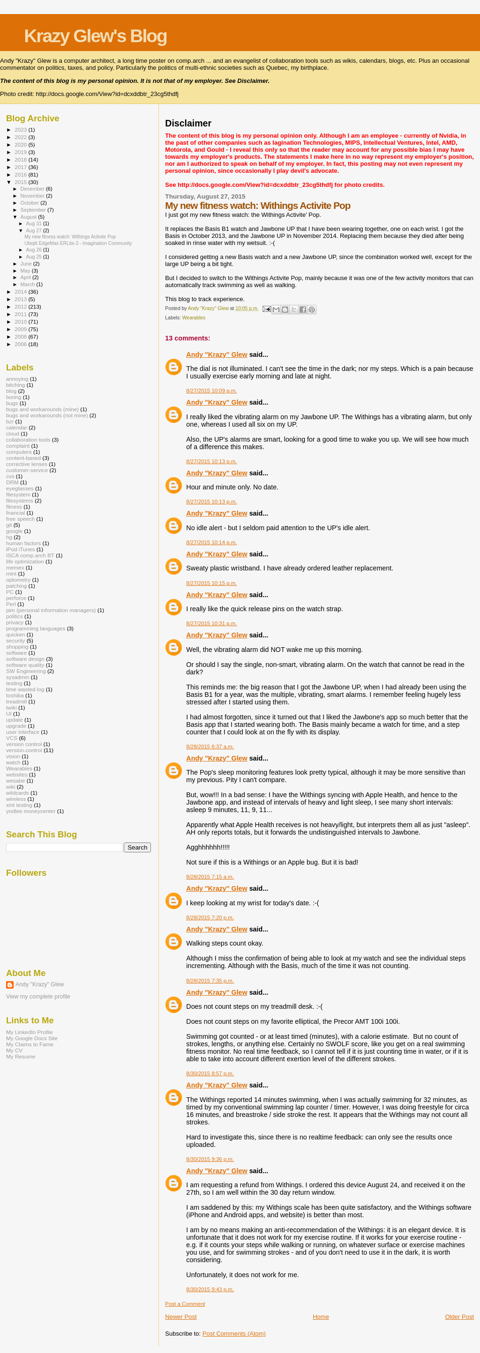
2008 (21, 336)
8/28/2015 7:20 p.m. (210, 917)
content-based (23, 458)
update (14, 720)
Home (321, 1316)
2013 (21, 299)
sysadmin (18, 677)
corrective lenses (26, 464)
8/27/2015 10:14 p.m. (211, 542)
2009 (21, 329)
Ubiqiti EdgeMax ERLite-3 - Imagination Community (78, 243)
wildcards (17, 793)
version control (24, 744)
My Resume (21, 1056)
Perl (11, 604)
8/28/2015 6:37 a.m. (210, 746)
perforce (16, 598)
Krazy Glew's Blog (95, 36)
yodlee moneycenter (31, 811)
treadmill (16, 701)
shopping (17, 646)
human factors (23, 543)
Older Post (459, 1316)
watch (13, 762)
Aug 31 (34, 223)
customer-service (27, 470)
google (14, 531)
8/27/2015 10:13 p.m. (211, 461)
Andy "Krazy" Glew (216, 354)
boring (14, 397)
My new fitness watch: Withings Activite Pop (70, 236)
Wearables (193, 317)
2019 (21, 152)
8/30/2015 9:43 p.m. (210, 1289)
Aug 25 (34, 256)
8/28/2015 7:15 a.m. (210, 877)
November (33, 196)
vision (13, 756)
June (27, 263)
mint (11, 573)
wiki (10, 787)
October (31, 203)
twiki (11, 707)
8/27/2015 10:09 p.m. (211, 390)
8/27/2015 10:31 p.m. (211, 623)
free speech (20, 519)
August (29, 217)
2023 (21, 129)
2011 (21, 314)
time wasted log (25, 689)
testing (14, 683)
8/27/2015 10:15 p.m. (211, 583)
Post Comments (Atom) (234, 1333)
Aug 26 (34, 249)
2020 (21, 144)
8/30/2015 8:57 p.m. (210, 1073)
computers (19, 452)
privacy (14, 622)
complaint (18, 446)
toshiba (15, 695)
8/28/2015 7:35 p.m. (210, 980)
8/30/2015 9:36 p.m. (210, 1159)
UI (9, 713)
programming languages (35, 628)
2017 (21, 167)
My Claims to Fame (29, 1044)
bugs (12, 403)
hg (9, 537)
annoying (17, 379)
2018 (21, 159)
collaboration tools (28, 439)
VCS (11, 738)
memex (15, 567)
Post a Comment (185, 1304)
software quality (25, 665)
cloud (12, 433)
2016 (21, 174)
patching (16, 586)
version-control (24, 750)
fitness (14, 506)
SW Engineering (26, 671)
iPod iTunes (20, 549)
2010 (21, 321)
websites (17, 774)
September (34, 210)
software (16, 653)
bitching (15, 385)
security (15, 640)
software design (25, 659)
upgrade (16, 726)
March (29, 284)
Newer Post (180, 1316)
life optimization (25, 561)
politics (14, 616)
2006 (21, 344)
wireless (16, 799)
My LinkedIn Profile (29, 1032)
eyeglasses (20, 488)
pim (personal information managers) (51, 610)
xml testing (19, 805)
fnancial (15, 513)
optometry (18, 580)
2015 (21, 182)
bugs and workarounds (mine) (42, 409)
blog (11, 391)
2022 (21, 137)
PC (10, 592)
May (26, 271)
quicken (15, 634)
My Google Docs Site (32, 1038)
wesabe (15, 780)
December (33, 189)
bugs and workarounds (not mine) (47, 415)
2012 (21, 306)
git (9, 525)
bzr (10, 421)
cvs (10, 476)
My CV (14, 1050)
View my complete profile (38, 996)
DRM (12, 482)
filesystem (18, 494)
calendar (16, 427)
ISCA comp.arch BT (30, 555)
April (26, 277)
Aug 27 (34, 230)
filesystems (19, 500)
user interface (22, 732)
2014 (21, 291)
